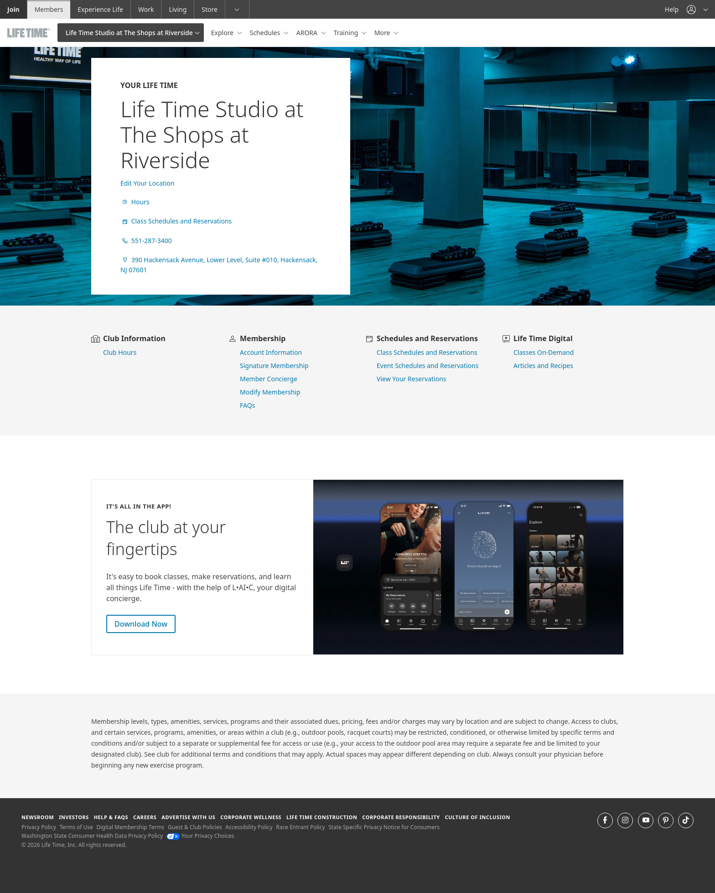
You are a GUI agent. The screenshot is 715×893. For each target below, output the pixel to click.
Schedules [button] (266, 32)
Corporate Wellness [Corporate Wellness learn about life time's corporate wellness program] (250, 817)
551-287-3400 (146, 240)
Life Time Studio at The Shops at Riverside (129, 32)
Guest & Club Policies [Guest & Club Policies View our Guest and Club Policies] (195, 827)
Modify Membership (270, 392)
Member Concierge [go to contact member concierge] (268, 378)
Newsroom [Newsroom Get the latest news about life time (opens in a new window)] (37, 817)
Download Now (140, 624)
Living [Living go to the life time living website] (178, 9)
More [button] (383, 32)
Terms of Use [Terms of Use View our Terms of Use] (76, 827)
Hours (135, 201)
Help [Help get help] (672, 9)
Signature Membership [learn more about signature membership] (274, 365)
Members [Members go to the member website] (49, 9)
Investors (74, 817)
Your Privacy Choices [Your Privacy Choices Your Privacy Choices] (200, 836)
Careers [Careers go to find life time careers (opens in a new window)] (144, 817)
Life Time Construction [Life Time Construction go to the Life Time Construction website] (321, 817)
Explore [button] (223, 32)
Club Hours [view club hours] (119, 352)
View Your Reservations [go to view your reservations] (411, 378)
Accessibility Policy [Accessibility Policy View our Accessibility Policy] (248, 827)
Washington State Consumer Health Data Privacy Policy (92, 836)
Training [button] (347, 32)
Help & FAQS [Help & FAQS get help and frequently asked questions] (111, 817)
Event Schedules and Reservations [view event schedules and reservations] (427, 365)
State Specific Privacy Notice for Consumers (384, 827)
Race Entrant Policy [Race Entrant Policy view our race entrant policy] (300, 827)
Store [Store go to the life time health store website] (210, 9)
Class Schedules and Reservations (176, 221)
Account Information (271, 352)
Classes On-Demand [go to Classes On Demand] (543, 352)
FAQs (247, 405)
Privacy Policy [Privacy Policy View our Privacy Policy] (38, 827)
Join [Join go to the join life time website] (13, 9)
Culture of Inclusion (477, 817)
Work (146, 9)
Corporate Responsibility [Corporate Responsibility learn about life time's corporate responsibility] (401, 817)
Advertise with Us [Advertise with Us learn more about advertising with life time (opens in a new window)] (188, 817)
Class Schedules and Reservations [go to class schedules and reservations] (427, 352)
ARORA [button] (307, 32)
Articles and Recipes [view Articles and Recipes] (543, 365)
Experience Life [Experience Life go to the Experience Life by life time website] (100, 9)
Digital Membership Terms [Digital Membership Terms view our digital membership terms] (130, 827)
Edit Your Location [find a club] (147, 183)
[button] (697, 9)
